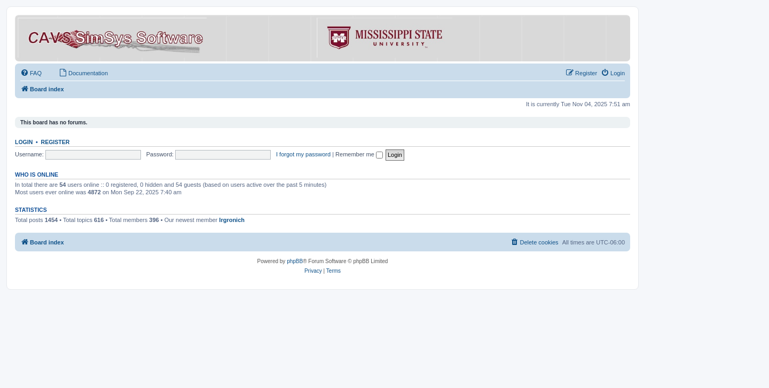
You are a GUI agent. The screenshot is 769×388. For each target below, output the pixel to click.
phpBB (295, 261)
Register (55, 142)
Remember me (359, 154)
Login (24, 142)
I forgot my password (303, 154)
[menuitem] (31, 73)
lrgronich (232, 220)
